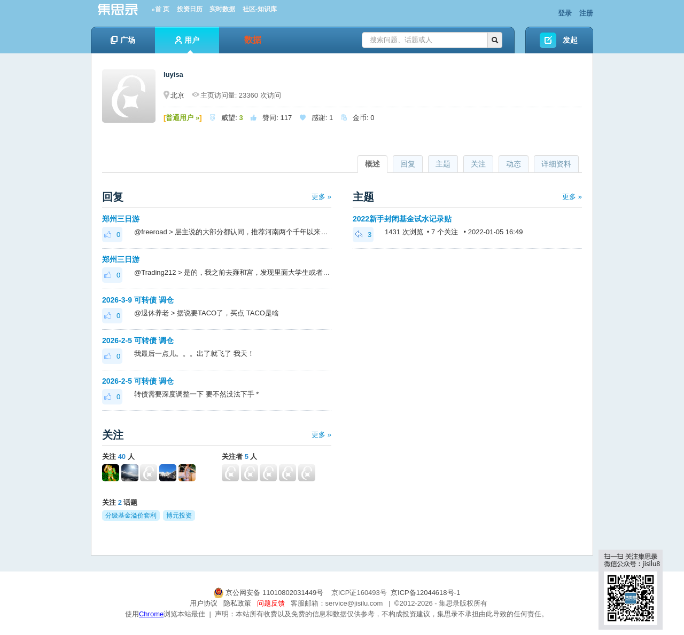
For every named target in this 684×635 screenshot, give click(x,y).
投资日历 (190, 9)
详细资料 (556, 164)
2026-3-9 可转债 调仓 (138, 300)
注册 (586, 13)
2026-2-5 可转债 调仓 (138, 340)
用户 (187, 44)
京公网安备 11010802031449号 (269, 593)
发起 (570, 40)
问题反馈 (271, 603)
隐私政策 (237, 603)
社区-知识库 (260, 9)
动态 (513, 164)
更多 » (321, 197)
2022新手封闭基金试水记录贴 (402, 219)
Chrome (151, 614)
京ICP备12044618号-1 (425, 593)
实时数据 (222, 9)
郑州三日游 (120, 219)
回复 (407, 164)
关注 (478, 164)
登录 (565, 13)
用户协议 (203, 603)
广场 (123, 40)
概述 (372, 164)
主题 (443, 164)
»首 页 (160, 9)
